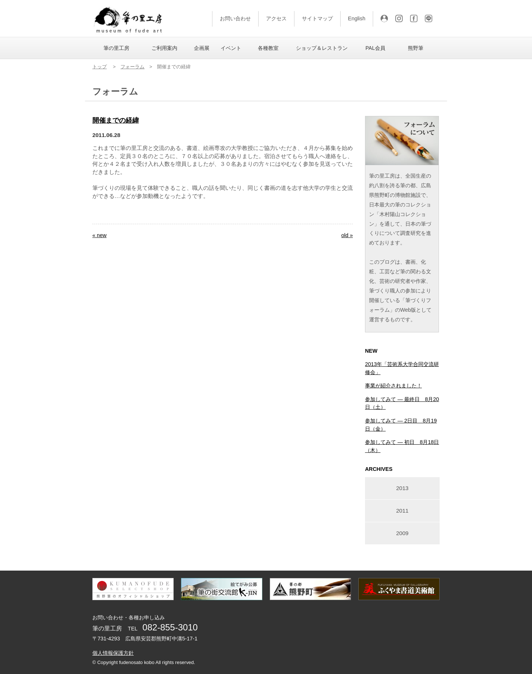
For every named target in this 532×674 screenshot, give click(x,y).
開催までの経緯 (115, 120)
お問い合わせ (235, 18)
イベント (231, 48)
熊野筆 (415, 48)
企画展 (201, 48)
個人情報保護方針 (113, 653)
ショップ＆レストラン (322, 48)
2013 (402, 488)
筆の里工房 (116, 48)
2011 (402, 510)
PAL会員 (375, 48)
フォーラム (132, 66)
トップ (99, 66)
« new (99, 235)
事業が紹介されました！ (393, 386)
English (356, 18)
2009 (402, 533)
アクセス (276, 18)
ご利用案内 (164, 48)
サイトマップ (317, 18)
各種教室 (268, 48)
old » (347, 235)
